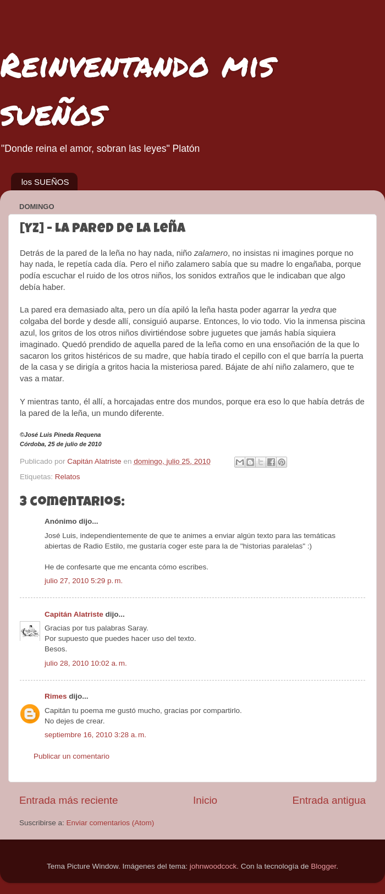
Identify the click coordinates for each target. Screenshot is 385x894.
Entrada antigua (329, 800)
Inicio (205, 800)
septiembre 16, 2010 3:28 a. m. (95, 735)
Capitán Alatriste (74, 614)
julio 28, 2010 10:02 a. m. (86, 663)
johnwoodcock (213, 866)
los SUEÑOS (45, 182)
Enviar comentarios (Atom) (111, 823)
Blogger (323, 866)
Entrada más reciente (68, 800)
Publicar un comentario (71, 756)
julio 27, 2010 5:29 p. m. (84, 581)
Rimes (56, 696)
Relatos (67, 477)
